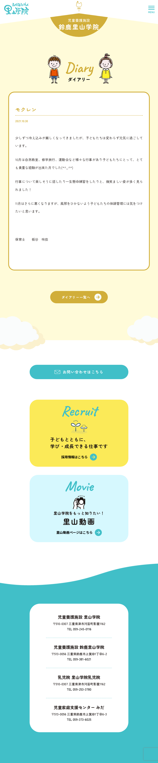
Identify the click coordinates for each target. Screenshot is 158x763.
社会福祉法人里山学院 (16, 8)
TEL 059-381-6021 (79, 659)
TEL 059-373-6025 (79, 719)
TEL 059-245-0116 (79, 629)
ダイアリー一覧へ (76, 297)
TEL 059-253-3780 (79, 689)
